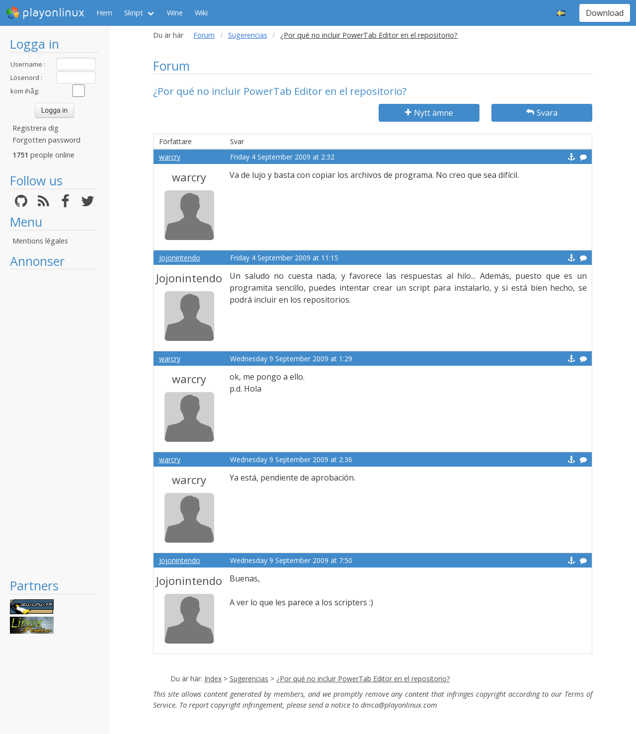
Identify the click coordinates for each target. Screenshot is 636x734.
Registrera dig (35, 128)
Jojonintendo (179, 257)
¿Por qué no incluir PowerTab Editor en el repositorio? (363, 678)
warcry (169, 157)
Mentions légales (40, 240)
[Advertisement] (54, 423)
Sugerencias (247, 35)
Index (213, 678)
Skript (133, 12)
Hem (104, 12)
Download (605, 12)
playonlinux (45, 13)
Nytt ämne (429, 112)
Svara (541, 112)
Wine (175, 12)
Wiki (201, 12)
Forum (204, 35)
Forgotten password (46, 140)
